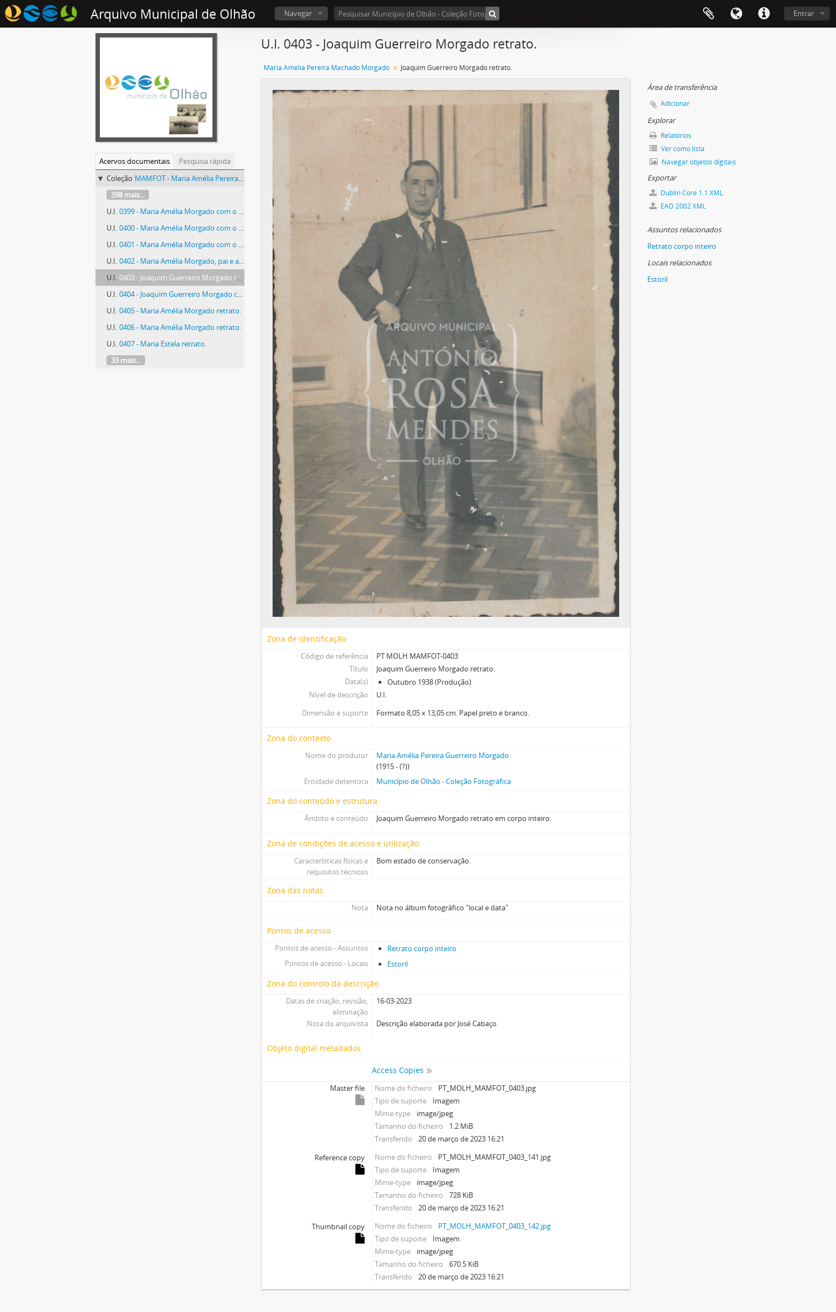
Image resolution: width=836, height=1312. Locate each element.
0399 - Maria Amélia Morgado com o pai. (184, 211)
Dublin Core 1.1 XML (686, 193)
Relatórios (670, 135)
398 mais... (128, 195)
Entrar (804, 13)
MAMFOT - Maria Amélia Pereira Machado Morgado (219, 178)
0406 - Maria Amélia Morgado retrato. (180, 327)
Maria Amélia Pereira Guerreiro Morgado (442, 755)
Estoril (397, 964)
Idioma (736, 14)
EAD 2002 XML (677, 206)
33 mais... (126, 360)
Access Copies (398, 1070)
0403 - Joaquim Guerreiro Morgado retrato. (189, 277)
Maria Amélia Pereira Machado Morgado (327, 67)
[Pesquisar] (492, 13)
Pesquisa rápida (205, 161)
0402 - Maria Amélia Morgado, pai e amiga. (188, 261)
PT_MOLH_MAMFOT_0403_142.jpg (494, 1226)
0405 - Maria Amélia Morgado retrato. (180, 311)
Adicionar (675, 103)
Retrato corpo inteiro (421, 948)
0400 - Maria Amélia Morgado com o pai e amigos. (200, 228)
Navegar (298, 13)
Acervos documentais (134, 161)
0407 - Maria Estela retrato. (162, 344)
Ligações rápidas (764, 14)
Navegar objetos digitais (692, 162)
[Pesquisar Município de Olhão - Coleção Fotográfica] (416, 13)
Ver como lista (677, 148)
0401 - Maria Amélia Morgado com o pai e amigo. (198, 244)
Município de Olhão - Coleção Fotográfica (443, 781)
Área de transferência (708, 14)
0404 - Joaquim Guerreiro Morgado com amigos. (197, 294)
